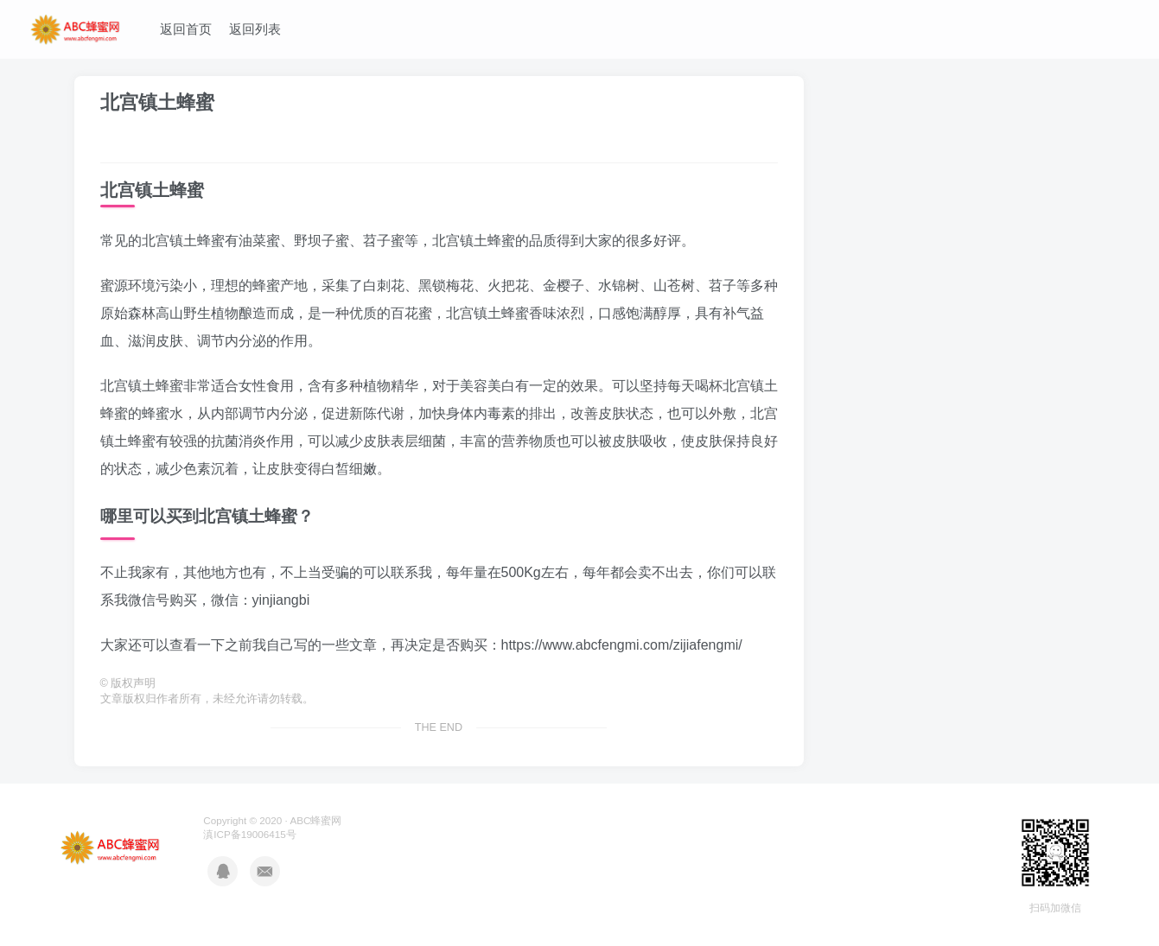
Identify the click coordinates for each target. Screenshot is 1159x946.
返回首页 (186, 29)
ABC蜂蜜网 (315, 820)
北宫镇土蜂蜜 (157, 102)
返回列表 (255, 29)
